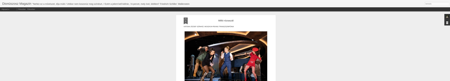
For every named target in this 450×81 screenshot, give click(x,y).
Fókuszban (22, 9)
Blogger (231, 79)
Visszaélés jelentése (239, 79)
